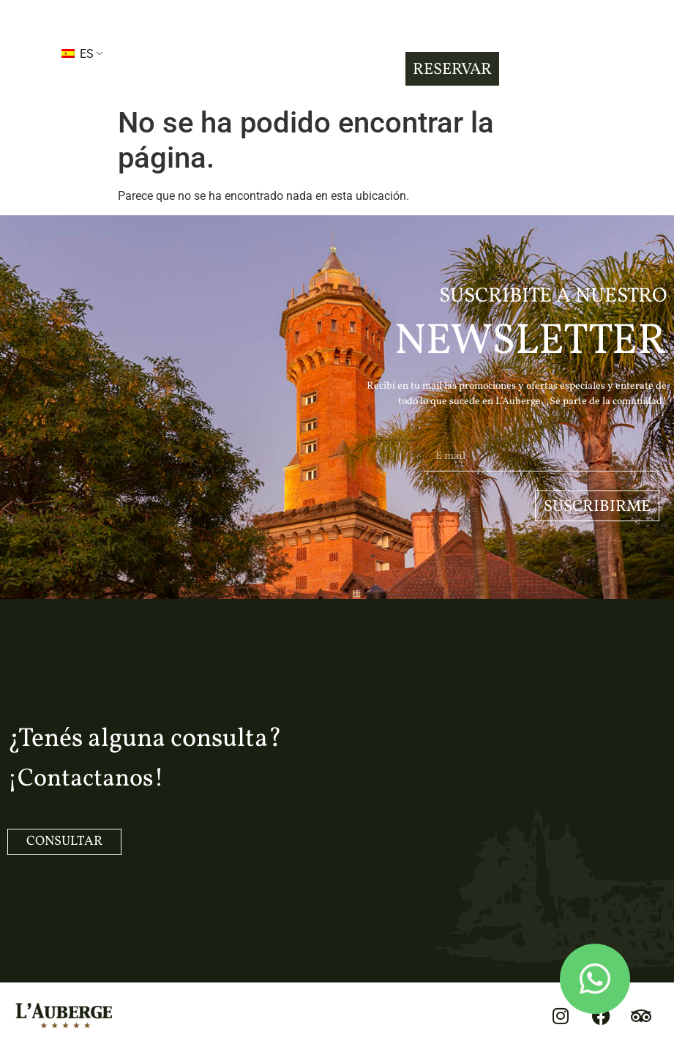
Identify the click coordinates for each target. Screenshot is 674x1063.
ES (77, 54)
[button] (21, 52)
